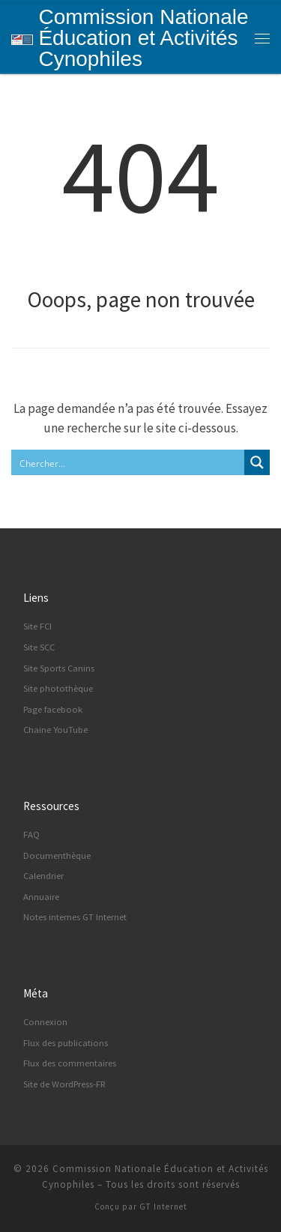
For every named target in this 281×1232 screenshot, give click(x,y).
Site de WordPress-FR (64, 1084)
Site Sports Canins (58, 668)
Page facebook (52, 709)
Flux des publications (65, 1042)
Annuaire (41, 896)
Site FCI (37, 626)
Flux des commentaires (69, 1063)
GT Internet (163, 1206)
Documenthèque (57, 855)
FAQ (31, 834)
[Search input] (128, 462)
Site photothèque (58, 688)
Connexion (45, 1021)
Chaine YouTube (55, 729)
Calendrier (43, 875)
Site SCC (39, 647)
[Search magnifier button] (257, 462)
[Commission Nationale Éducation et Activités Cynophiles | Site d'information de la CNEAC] (22, 38)
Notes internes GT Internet (75, 917)
